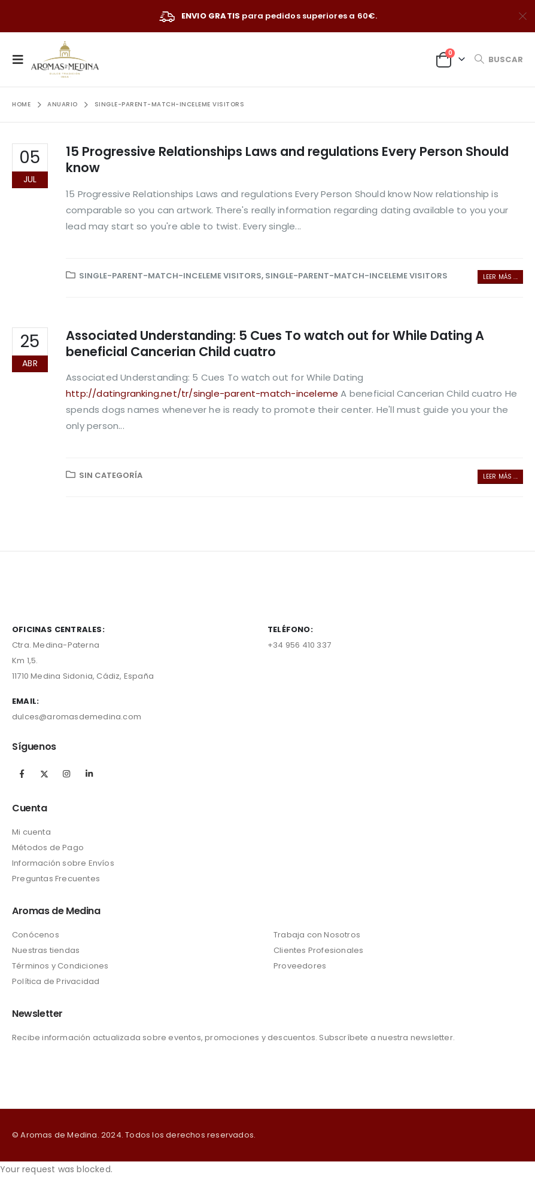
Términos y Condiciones (60, 965)
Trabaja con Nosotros (316, 934)
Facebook (22, 774)
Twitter (44, 774)
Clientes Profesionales (318, 950)
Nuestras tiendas (46, 950)
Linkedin (89, 774)
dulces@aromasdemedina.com (76, 716)
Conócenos (35, 934)
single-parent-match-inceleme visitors (170, 275)
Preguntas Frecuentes (56, 878)
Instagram (66, 774)
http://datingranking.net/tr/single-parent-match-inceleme (202, 393)
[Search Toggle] (498, 59)
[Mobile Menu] (21, 59)
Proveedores (299, 965)
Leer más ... (500, 276)
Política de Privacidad (55, 981)
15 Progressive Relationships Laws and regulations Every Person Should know (287, 159)
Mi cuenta (31, 832)
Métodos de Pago (48, 847)
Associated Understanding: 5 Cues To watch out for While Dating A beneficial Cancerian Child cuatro (275, 343)
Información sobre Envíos (63, 863)
